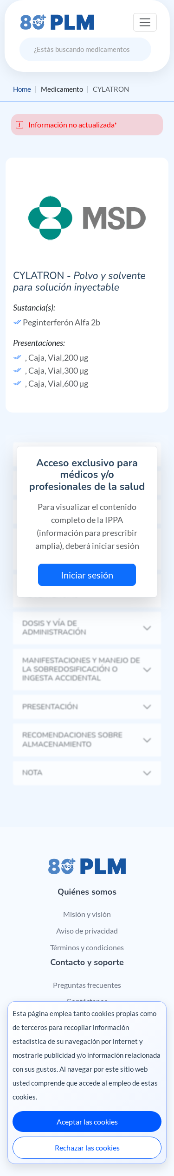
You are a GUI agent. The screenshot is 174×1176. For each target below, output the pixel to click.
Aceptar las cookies (87, 1121)
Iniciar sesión (87, 574)
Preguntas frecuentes (87, 984)
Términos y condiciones (87, 947)
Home (22, 89)
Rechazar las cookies (87, 1147)
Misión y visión (87, 913)
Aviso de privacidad (87, 930)
